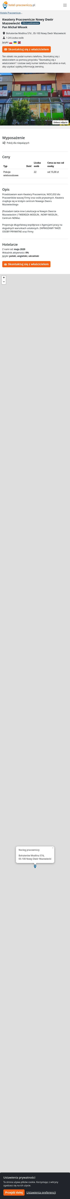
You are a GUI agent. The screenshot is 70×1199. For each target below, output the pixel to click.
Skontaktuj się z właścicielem (26, 49)
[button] (35, 866)
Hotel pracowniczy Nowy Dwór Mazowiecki (46, 12)
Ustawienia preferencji (41, 1192)
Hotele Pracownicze (10, 12)
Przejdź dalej (14, 1192)
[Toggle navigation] (65, 5)
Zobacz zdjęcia (60, 122)
